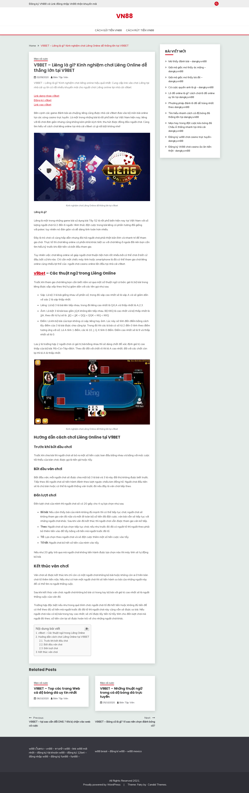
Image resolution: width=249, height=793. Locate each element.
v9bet (39, 273)
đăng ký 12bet (76, 752)
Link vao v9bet (42, 104)
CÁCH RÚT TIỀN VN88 (140, 30)
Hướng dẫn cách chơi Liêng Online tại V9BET (63, 636)
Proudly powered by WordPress (102, 784)
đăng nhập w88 (38, 756)
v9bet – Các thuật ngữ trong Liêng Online (61, 632)
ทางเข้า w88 (62, 748)
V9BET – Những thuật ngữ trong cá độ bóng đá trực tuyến (121, 692)
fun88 (74, 756)
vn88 (49, 748)
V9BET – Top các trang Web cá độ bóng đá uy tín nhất (57, 690)
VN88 (124, 16)
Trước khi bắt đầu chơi (56, 640)
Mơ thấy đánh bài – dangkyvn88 (187, 61)
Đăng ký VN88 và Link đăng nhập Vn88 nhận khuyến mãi (63, 3)
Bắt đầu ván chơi (53, 644)
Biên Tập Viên (60, 77)
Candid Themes (157, 784)
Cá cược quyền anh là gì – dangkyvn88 (191, 87)
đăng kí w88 (117, 751)
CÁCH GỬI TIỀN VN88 (108, 30)
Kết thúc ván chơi (48, 652)
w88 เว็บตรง (36, 748)
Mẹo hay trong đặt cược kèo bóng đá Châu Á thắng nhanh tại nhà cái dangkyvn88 (190, 126)
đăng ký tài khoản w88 (51, 752)
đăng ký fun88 (59, 756)
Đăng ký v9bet (43, 100)
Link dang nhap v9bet (46, 95)
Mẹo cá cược (41, 58)
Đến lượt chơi (51, 648)
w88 (97, 751)
